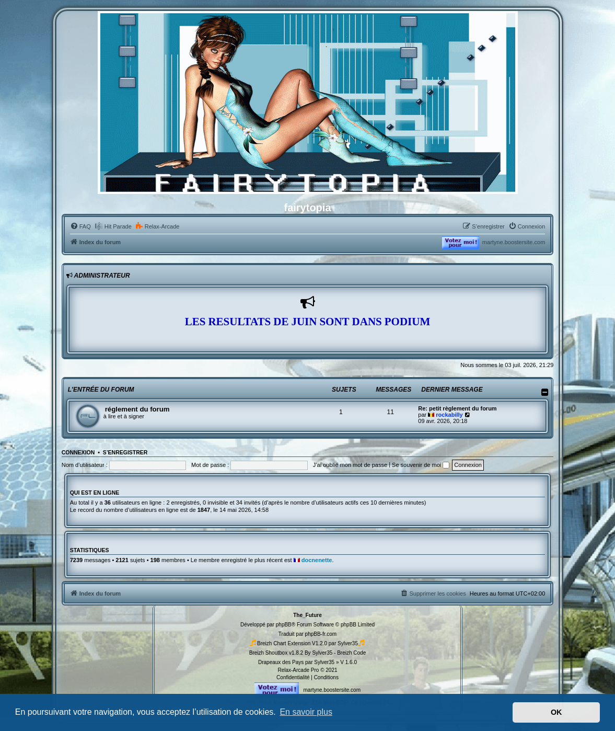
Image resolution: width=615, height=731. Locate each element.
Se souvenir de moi (420, 465)
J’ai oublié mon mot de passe (350, 465)
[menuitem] (80, 226)
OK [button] (556, 712)
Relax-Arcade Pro (298, 670)
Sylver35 (348, 643)
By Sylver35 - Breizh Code (335, 653)
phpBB (284, 624)
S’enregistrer (125, 452)
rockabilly (449, 415)
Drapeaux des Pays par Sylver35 (296, 662)
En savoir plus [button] (306, 711)
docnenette (316, 560)
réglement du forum (137, 409)
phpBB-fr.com (321, 634)
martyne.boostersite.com (513, 242)
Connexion (78, 452)
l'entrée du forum (101, 389)
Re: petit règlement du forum (457, 408)
